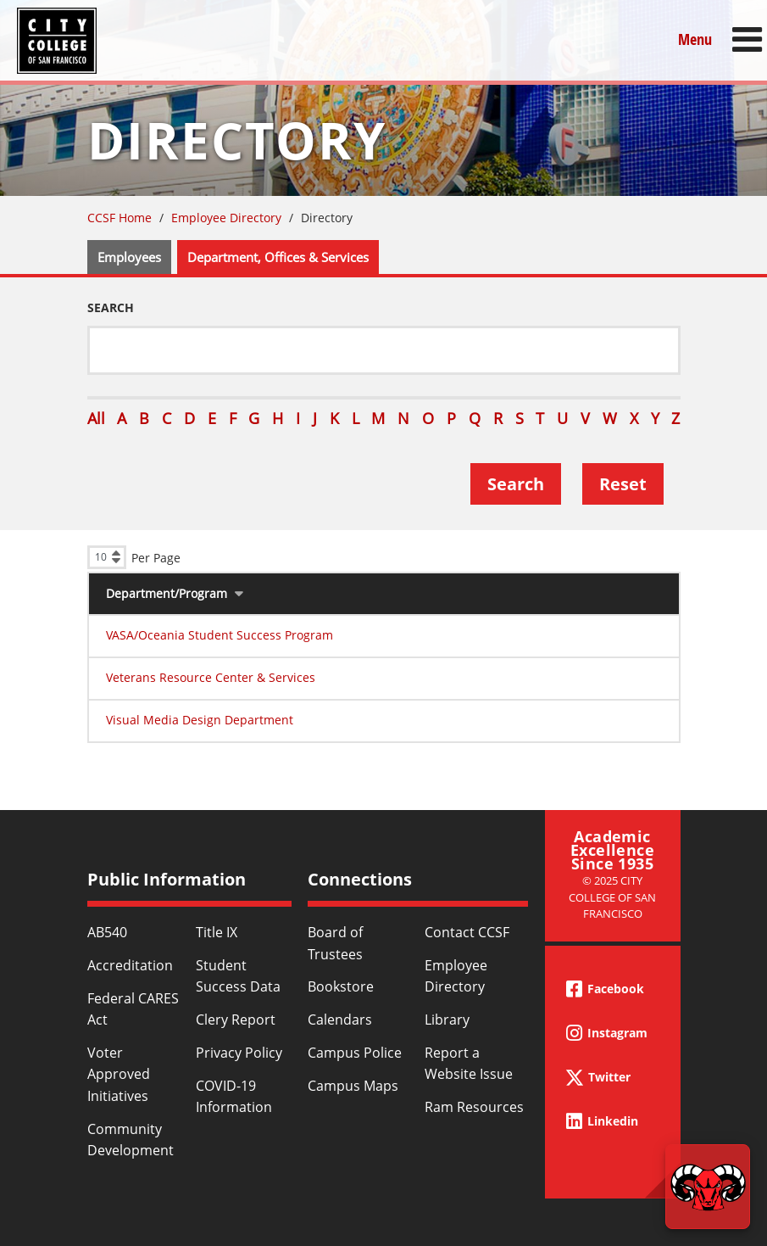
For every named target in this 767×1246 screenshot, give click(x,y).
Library (447, 1019)
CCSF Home (119, 218)
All (96, 418)
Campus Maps (353, 1085)
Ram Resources (474, 1107)
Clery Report (235, 1019)
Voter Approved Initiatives (118, 1074)
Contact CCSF (467, 932)
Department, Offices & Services (278, 257)
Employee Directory (226, 218)
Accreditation (130, 965)
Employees (129, 257)
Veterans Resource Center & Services (210, 677)
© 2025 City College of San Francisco (612, 897)
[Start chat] (707, 1186)
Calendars (340, 1019)
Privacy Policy (239, 1052)
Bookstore (341, 986)
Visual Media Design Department (199, 720)
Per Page (156, 558)
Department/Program (166, 593)
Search (110, 307)
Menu (695, 39)
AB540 (107, 932)
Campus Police (355, 1052)
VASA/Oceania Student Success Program (219, 635)
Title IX (216, 932)
